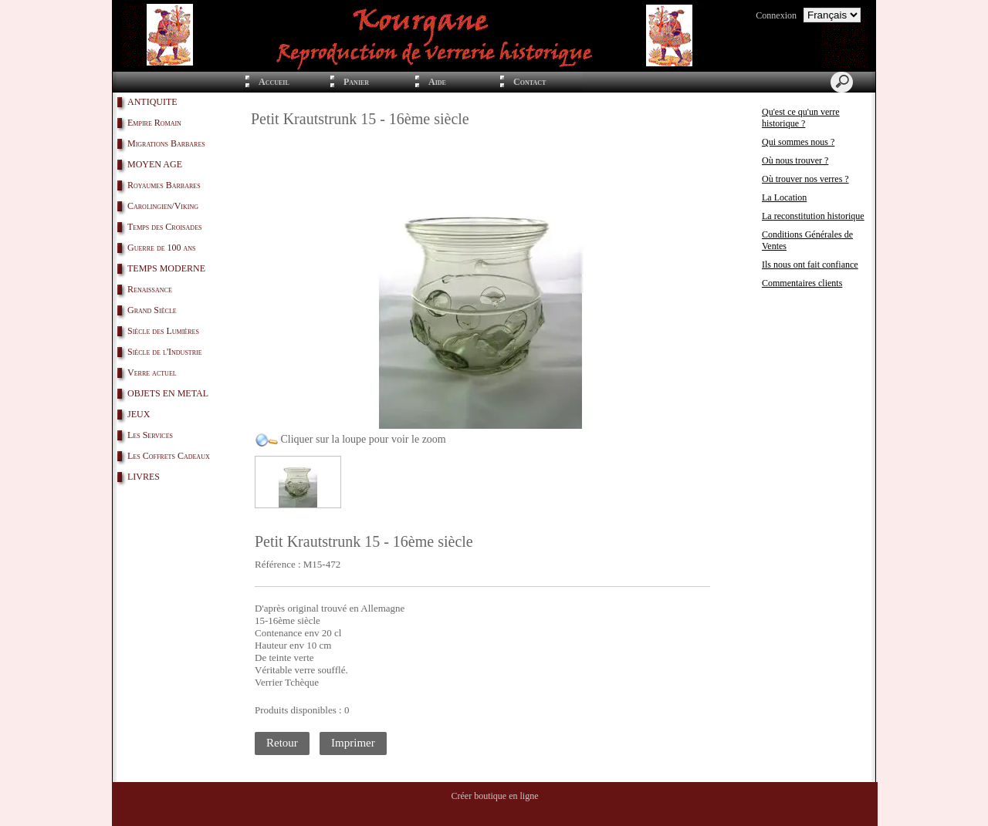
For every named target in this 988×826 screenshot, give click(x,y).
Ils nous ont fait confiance (810, 264)
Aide (437, 81)
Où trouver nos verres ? (805, 179)
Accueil (274, 81)
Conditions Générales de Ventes (807, 240)
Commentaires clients (802, 283)
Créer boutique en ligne (495, 796)
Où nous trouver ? (795, 160)
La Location (784, 197)
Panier (356, 81)
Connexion (776, 15)
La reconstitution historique (813, 216)
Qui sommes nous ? (798, 142)
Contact (529, 81)
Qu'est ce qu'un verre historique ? (801, 117)
